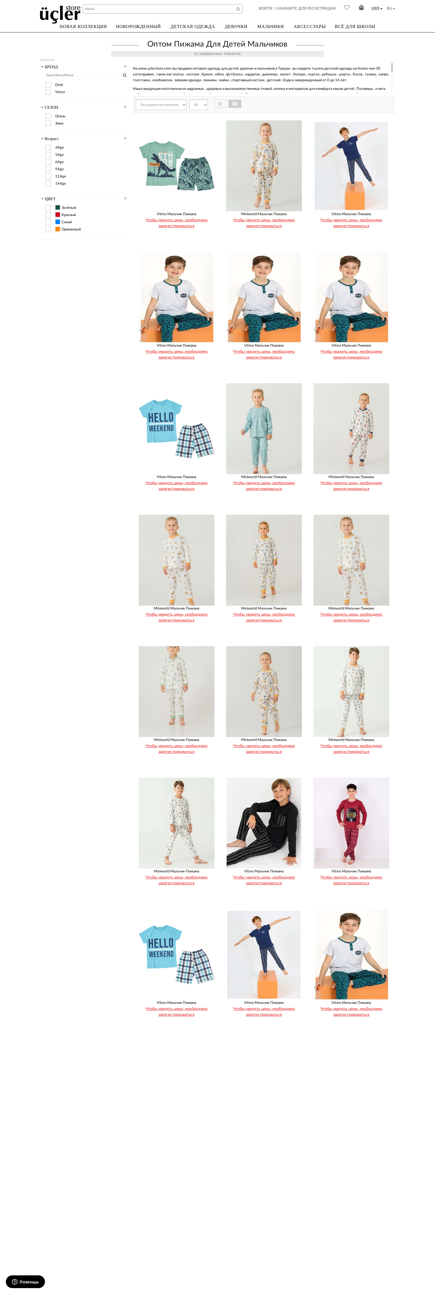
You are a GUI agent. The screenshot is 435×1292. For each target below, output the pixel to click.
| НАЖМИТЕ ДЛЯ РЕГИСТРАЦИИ (305, 9)
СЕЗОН (51, 107)
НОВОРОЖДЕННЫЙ (138, 26)
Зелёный (60, 207)
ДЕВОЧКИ (236, 26)
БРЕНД (51, 67)
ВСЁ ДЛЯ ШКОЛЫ (355, 26)
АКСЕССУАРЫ (310, 26)
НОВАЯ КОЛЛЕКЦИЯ (83, 26)
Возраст (52, 138)
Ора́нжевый (63, 229)
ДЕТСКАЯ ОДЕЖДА (193, 26)
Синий (58, 222)
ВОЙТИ (265, 9)
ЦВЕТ (50, 199)
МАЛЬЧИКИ (270, 26)
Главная (47, 60)
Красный (60, 215)
